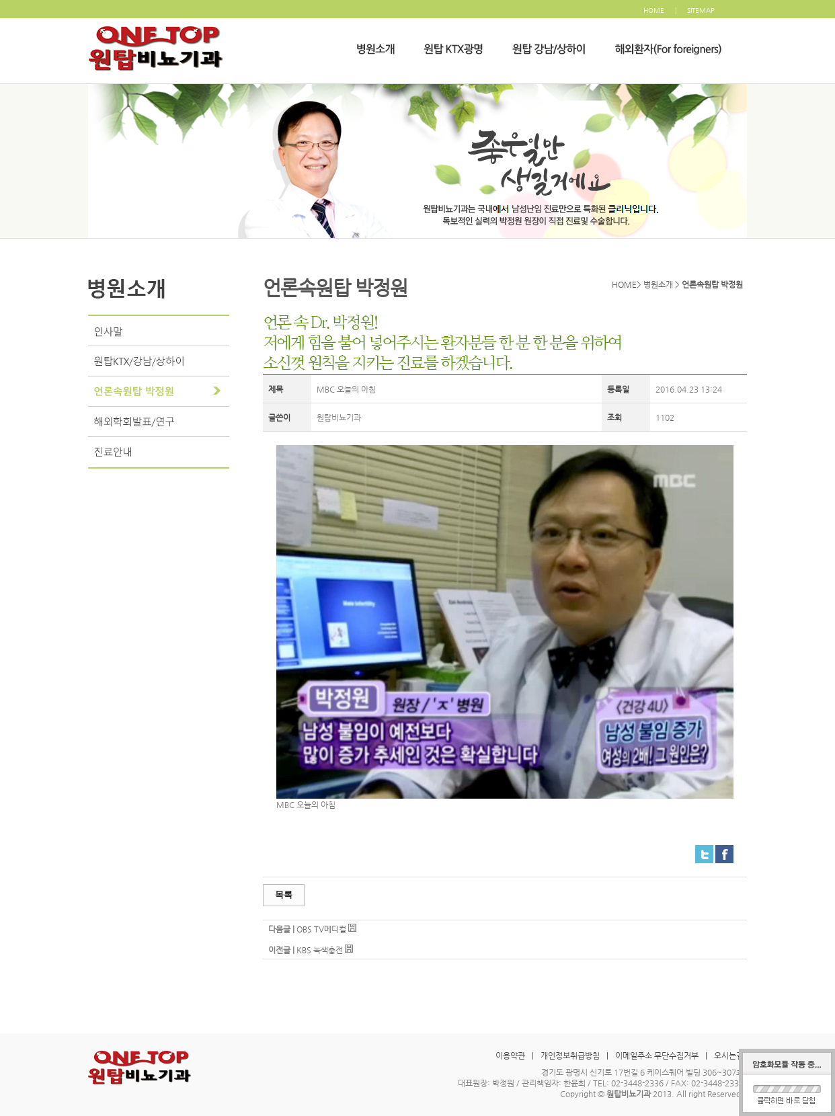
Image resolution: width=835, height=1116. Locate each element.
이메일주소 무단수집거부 (657, 1055)
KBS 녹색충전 (319, 950)
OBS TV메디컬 (321, 929)
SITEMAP (701, 10)
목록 (283, 894)
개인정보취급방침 (570, 1055)
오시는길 (729, 1055)
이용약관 (510, 1055)
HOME (653, 10)
